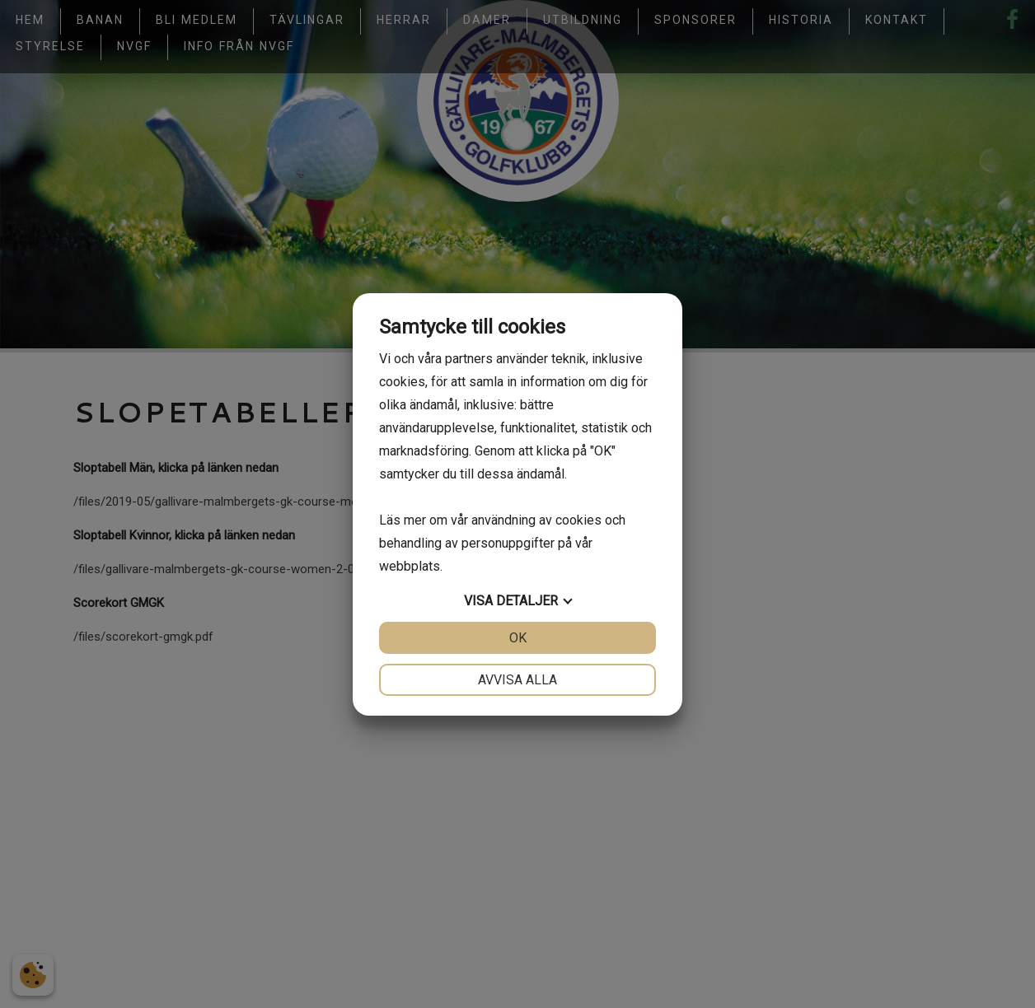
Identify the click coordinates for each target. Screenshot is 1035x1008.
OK (518, 638)
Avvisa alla (517, 680)
